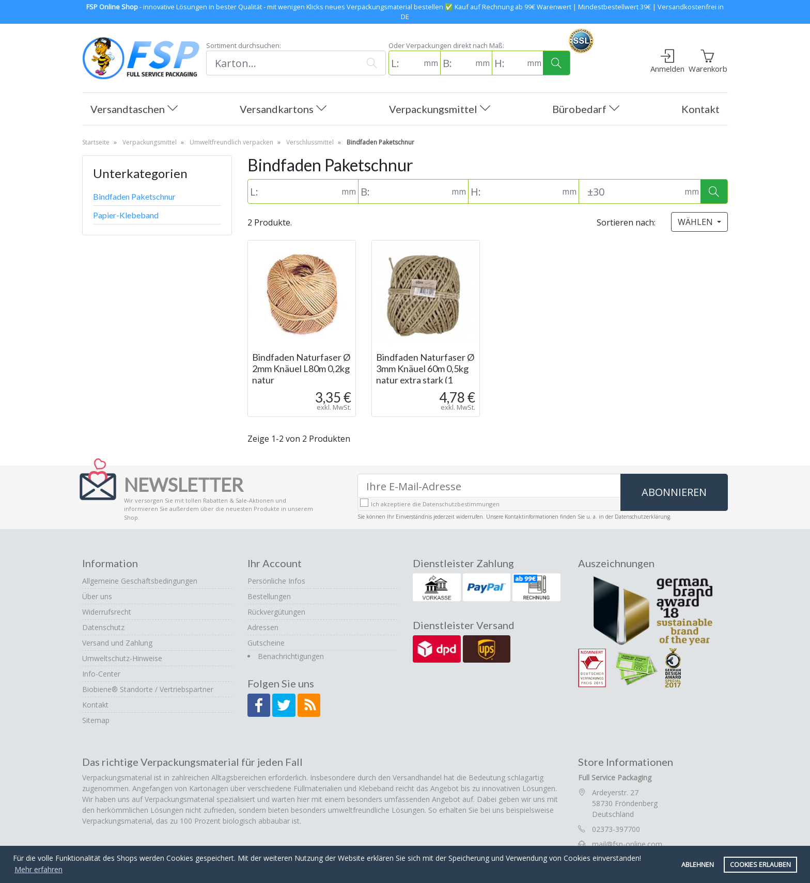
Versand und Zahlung (117, 643)
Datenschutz (103, 627)
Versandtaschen (134, 110)
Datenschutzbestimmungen (461, 504)
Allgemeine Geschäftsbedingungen (139, 581)
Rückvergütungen (276, 612)
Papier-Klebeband (126, 215)
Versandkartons (283, 110)
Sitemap (96, 720)
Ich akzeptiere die (435, 504)
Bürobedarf (585, 110)
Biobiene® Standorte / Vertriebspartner (147, 689)
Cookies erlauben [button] (760, 864)
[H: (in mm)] (508, 63)
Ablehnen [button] (697, 864)
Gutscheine (266, 643)
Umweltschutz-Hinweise (122, 658)
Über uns (97, 596)
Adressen (262, 627)
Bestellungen (269, 596)
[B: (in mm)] (456, 63)
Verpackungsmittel (439, 110)
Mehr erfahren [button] (38, 869)
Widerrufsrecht (106, 612)
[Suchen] (282, 63)
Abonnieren (674, 492)
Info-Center (101, 674)
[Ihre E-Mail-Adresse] (489, 486)
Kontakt (700, 109)
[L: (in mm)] (405, 63)
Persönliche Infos (276, 581)
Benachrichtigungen (291, 656)
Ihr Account (274, 563)
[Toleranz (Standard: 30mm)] (630, 191)
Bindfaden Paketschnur (134, 196)
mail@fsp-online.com (627, 844)
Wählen (696, 222)
